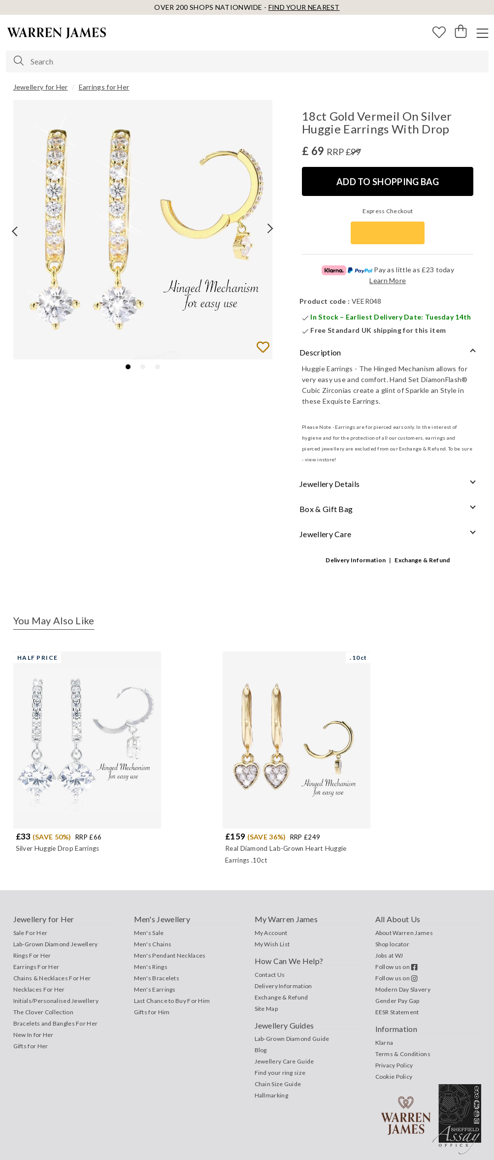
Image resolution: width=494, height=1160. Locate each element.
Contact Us (270, 974)
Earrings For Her (36, 966)
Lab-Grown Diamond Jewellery (55, 944)
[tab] (128, 366)
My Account (271, 932)
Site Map (266, 1008)
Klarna (384, 1042)
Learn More (387, 280)
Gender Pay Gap (397, 1000)
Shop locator (392, 944)
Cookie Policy (394, 1076)
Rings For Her (32, 955)
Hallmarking (271, 1095)
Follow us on (396, 966)
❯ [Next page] (268, 238)
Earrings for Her (104, 87)
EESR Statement (397, 1012)
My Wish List (272, 944)
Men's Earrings (155, 989)
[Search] (18, 61)
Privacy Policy (394, 1065)
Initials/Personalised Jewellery (56, 1000)
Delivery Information (356, 560)
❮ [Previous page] (8, 232)
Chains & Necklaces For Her (52, 978)
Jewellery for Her (40, 87)
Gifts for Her (30, 1046)
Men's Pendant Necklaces (170, 955)
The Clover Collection (43, 1012)
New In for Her (33, 1034)
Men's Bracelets (157, 978)
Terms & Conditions (402, 1054)
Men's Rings (150, 966)
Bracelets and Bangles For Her (55, 1023)
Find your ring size (280, 1072)
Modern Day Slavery (402, 989)
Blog (261, 1050)
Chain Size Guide (278, 1084)
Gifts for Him (152, 1012)
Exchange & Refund (422, 560)
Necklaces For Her (39, 989)
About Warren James (404, 932)
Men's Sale (149, 932)
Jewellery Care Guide (284, 1061)
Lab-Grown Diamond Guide (292, 1038)
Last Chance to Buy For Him (172, 1000)
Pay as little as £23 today (388, 269)
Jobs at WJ (389, 955)
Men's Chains (153, 944)
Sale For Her (30, 932)
